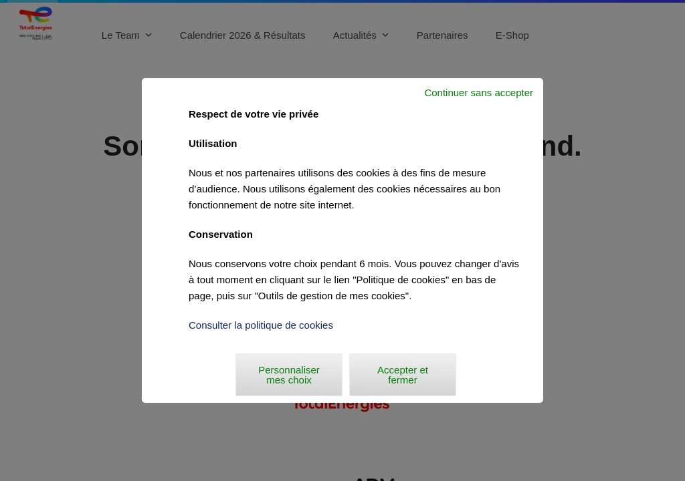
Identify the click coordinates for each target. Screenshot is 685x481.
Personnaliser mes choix (289, 374)
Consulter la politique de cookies (261, 325)
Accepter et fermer (402, 374)
